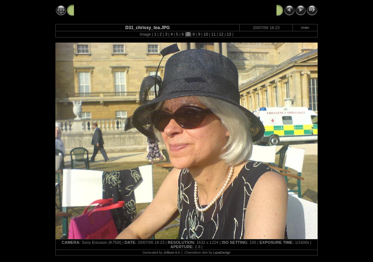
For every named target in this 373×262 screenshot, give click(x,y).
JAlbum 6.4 (172, 252)
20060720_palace (94, 10)
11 (213, 34)
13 (228, 34)
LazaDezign (222, 252)
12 (221, 34)
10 (206, 34)
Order (305, 27)
